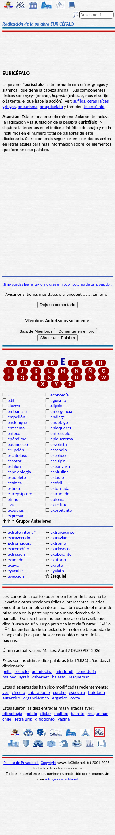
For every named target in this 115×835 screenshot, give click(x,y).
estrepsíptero (19, 494)
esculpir (57, 461)
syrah (24, 677)
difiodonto (45, 719)
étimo (12, 499)
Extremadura (19, 543)
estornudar (60, 488)
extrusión (16, 554)
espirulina (59, 472)
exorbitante (61, 510)
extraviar (58, 537)
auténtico (11, 698)
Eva (10, 505)
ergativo (59, 698)
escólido (58, 455)
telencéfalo (94, 106)
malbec (9, 677)
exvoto (56, 565)
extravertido (18, 537)
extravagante (62, 532)
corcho (59, 692)
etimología (12, 713)
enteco (13, 433)
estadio (57, 477)
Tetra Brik (23, 719)
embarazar (17, 411)
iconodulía (86, 671)
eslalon (14, 466)
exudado (15, 559)
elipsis (56, 406)
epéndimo (16, 439)
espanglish (60, 466)
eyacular (15, 570)
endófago (59, 422)
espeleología (19, 472)
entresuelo (60, 433)
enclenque (17, 422)
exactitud (58, 505)
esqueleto (16, 477)
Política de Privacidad (21, 762)
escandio (58, 450)
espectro (77, 692)
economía (59, 395)
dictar (45, 713)
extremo (58, 543)
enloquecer (60, 428)
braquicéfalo (51, 106)
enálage (57, 417)
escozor (14, 461)
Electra (13, 406)
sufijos (79, 101)
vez (5, 692)
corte (75, 698)
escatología (17, 455)
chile (6, 719)
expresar (15, 516)
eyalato (57, 570)
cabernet (40, 677)
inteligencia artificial (61, 779)
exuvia (13, 565)
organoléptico (36, 698)
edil (10, 400)
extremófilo (18, 548)
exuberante (60, 554)
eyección (15, 576)
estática (14, 483)
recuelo (22, 671)
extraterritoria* (21, 532)
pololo (31, 713)
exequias (15, 510)
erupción (15, 450)
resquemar (79, 677)
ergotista (58, 444)
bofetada (96, 692)
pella (6, 671)
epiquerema (61, 439)
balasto (59, 677)
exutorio (58, 559)
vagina (64, 719)
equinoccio (17, 444)
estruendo (59, 494)
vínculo (18, 692)
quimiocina (42, 671)
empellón (16, 417)
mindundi (64, 671)
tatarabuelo (39, 692)
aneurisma (27, 106)
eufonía (57, 499)
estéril (56, 483)
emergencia (61, 411)
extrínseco (60, 548)
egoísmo (58, 400)
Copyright (48, 762)
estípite (14, 488)
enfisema (16, 428)
